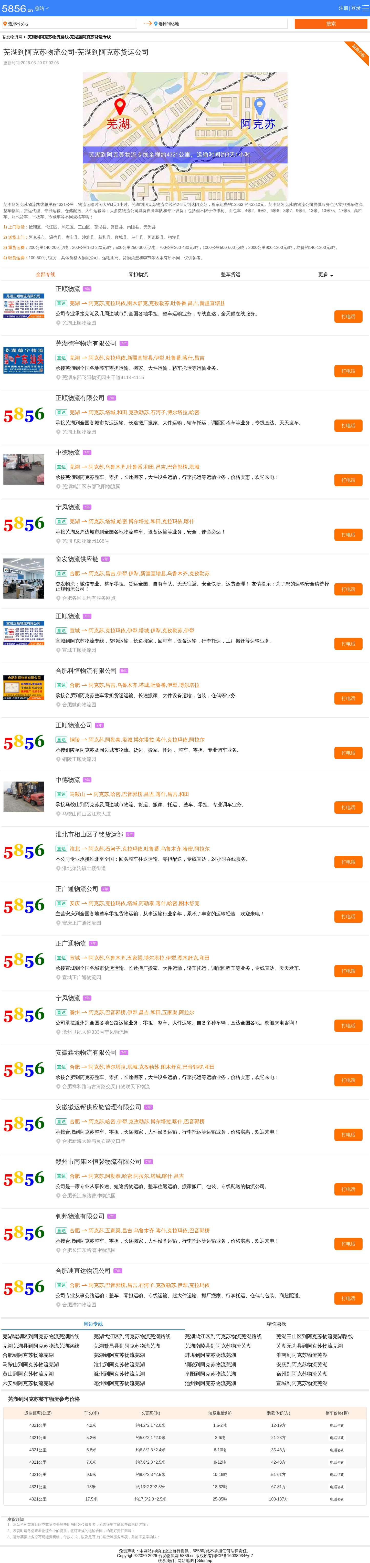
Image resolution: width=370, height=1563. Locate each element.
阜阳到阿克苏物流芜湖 (210, 1374)
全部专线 (45, 274)
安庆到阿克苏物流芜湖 (301, 1364)
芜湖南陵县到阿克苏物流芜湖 (218, 1346)
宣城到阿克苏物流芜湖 (301, 1383)
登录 (356, 8)
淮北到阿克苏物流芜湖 (119, 1364)
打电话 (348, 316)
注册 (343, 8)
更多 (323, 274)
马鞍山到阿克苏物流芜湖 (31, 1364)
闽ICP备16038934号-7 (232, 1556)
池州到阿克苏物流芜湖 (210, 1383)
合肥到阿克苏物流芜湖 (28, 1355)
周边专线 (93, 1324)
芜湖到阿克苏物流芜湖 (119, 1355)
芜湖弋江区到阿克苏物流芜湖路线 (132, 1336)
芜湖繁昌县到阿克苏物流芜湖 (127, 1346)
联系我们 (166, 1560)
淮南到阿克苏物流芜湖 (301, 1355)
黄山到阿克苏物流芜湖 (28, 1374)
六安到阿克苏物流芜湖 (28, 1383)
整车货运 (230, 274)
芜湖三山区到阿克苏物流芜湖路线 (314, 1336)
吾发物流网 (12, 37)
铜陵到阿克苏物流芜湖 (210, 1364)
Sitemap (204, 1560)
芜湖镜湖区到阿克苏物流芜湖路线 (41, 1336)
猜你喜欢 (277, 1324)
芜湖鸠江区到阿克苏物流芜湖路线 (223, 1336)
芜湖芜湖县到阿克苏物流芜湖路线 (41, 1346)
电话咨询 (337, 1425)
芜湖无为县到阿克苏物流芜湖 (309, 1346)
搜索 (331, 23)
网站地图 (185, 1560)
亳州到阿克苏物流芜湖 (119, 1383)
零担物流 (138, 274)
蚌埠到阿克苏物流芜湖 (210, 1355)
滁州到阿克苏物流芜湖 (119, 1374)
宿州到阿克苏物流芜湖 (301, 1374)
